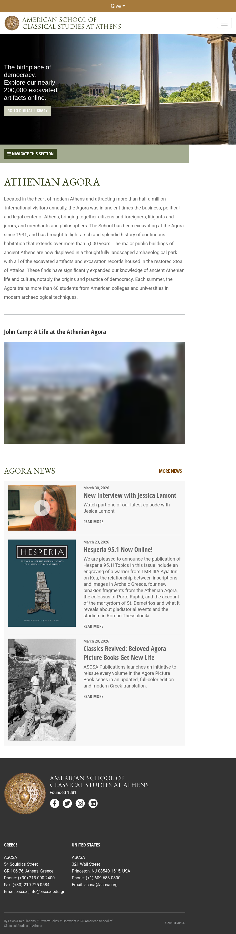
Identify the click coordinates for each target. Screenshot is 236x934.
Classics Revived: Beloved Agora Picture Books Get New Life (125, 653)
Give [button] (116, 6)
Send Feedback (175, 923)
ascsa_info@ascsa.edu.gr (40, 891)
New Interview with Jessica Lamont (130, 495)
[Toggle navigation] (224, 23)
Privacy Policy (49, 921)
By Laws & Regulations (20, 921)
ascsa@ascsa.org (101, 884)
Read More (93, 522)
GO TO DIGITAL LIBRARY (27, 111)
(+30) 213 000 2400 (36, 877)
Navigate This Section (30, 154)
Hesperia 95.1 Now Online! (118, 549)
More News (170, 471)
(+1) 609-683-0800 (103, 877)
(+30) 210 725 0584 (31, 884)
